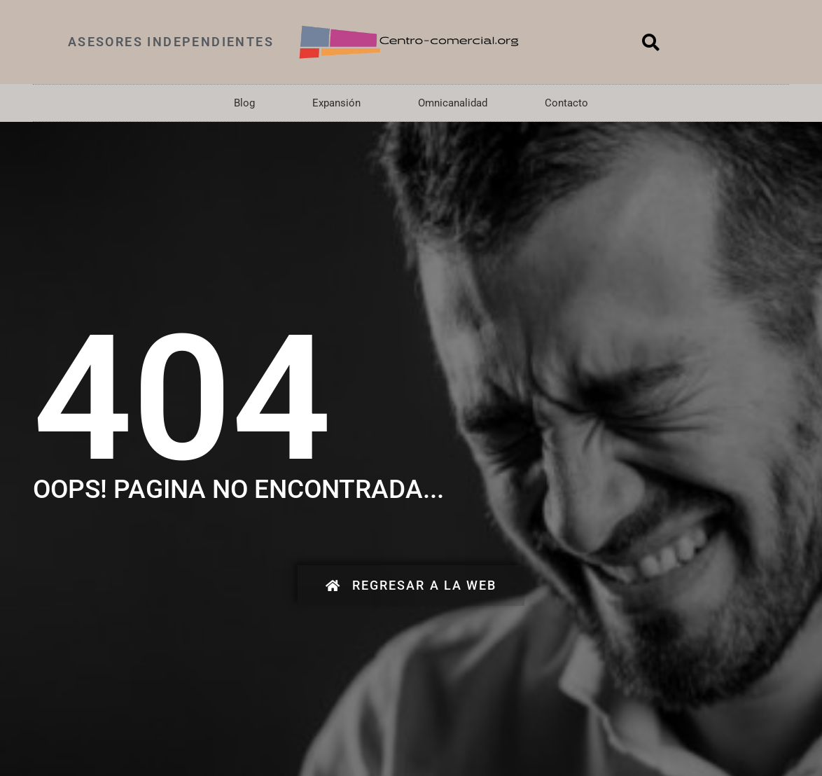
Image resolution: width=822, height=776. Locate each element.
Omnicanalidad (452, 103)
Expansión (336, 103)
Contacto (566, 103)
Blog (244, 103)
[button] (651, 42)
